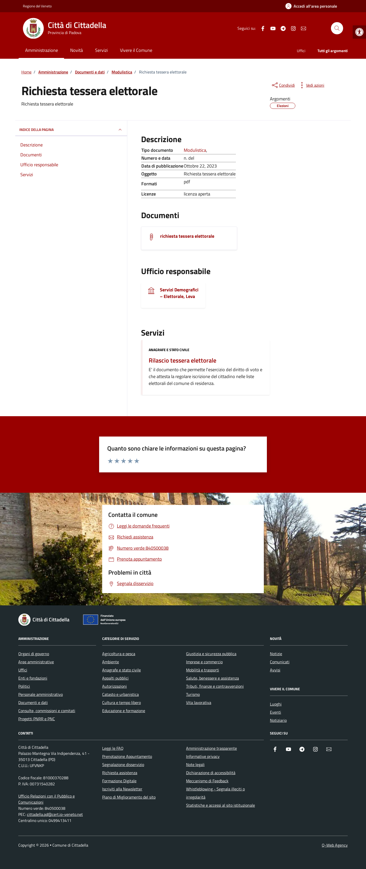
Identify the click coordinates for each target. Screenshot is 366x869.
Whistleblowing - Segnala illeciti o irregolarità (215, 793)
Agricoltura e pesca (118, 654)
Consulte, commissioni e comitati (46, 711)
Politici (24, 686)
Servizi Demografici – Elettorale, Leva (179, 293)
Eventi (275, 712)
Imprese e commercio (204, 662)
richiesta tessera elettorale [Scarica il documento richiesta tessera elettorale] (187, 236)
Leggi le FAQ (113, 748)
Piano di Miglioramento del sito (129, 797)
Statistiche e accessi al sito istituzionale (220, 805)
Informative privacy (203, 756)
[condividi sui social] (283, 85)
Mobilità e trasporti (202, 670)
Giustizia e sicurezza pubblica (211, 654)
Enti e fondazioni (32, 678)
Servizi (101, 50)
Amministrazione (41, 50)
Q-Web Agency (335, 845)
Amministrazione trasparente (211, 748)
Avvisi (275, 670)
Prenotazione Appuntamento (127, 756)
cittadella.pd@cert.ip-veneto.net (55, 814)
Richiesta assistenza (119, 773)
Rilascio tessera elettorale (182, 360)
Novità (76, 50)
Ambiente (110, 662)
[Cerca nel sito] (337, 28)
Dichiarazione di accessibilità (210, 773)
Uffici (301, 51)
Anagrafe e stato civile (169, 349)
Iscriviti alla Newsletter (122, 789)
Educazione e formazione (123, 711)
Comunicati (279, 662)
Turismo (193, 694)
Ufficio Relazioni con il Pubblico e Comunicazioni (46, 799)
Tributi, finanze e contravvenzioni (215, 686)
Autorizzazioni (114, 686)
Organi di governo (33, 654)
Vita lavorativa (198, 702)
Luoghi (276, 704)
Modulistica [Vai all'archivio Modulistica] (195, 150)
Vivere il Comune (136, 50)
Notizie (276, 654)
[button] (359, 32)
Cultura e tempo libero (121, 702)
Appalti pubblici (115, 678)
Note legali (195, 764)
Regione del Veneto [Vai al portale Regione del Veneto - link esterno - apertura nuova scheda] (37, 6)
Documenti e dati (33, 702)
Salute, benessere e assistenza (212, 678)
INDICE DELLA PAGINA (71, 130)
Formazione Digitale (119, 781)
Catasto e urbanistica (120, 694)
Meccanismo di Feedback (207, 781)
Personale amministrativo (40, 694)
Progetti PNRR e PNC (36, 719)
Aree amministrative (36, 662)
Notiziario (278, 720)
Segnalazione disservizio (123, 764)
